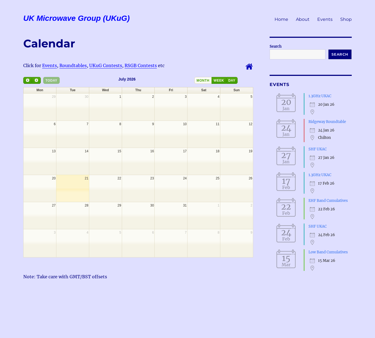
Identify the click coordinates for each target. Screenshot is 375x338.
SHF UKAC (317, 149)
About (303, 19)
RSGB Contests (141, 65)
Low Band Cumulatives (328, 252)
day (231, 80)
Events (325, 19)
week (219, 80)
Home (281, 19)
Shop (346, 19)
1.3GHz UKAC (319, 96)
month (203, 80)
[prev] (27, 80)
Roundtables (73, 65)
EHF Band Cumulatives (328, 200)
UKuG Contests (105, 65)
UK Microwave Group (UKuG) (76, 18)
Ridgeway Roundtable (327, 121)
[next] (36, 80)
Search (276, 46)
